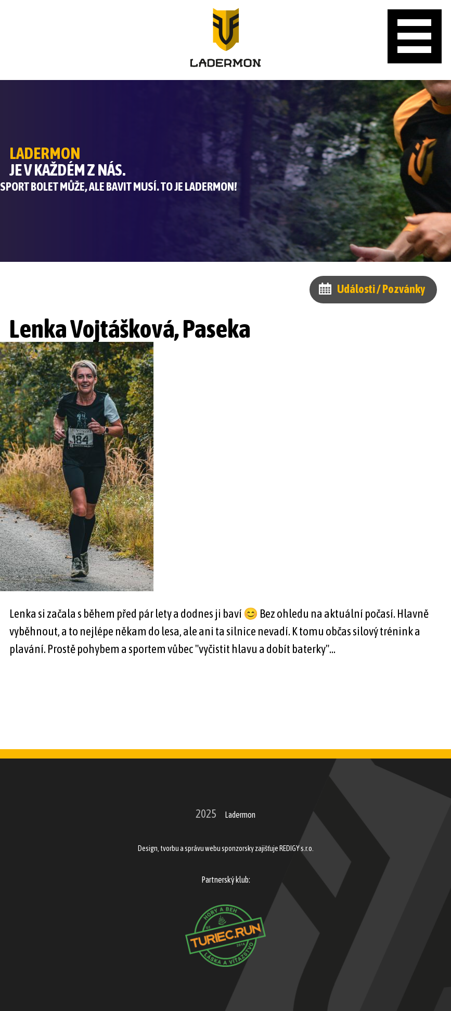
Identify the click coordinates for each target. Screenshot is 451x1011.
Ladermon (240, 814)
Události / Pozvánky (381, 289)
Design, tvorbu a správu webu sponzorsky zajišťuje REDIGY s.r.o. (226, 848)
